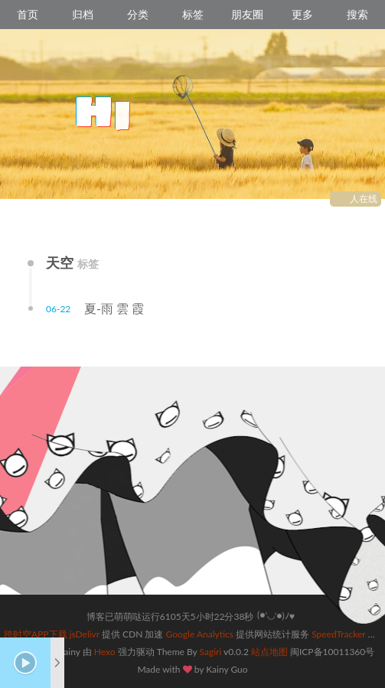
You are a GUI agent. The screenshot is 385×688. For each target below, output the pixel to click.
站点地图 (269, 651)
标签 (193, 14)
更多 (302, 14)
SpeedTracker (338, 634)
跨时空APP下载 (35, 634)
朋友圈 (247, 14)
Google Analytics (199, 634)
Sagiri (211, 651)
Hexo (105, 651)
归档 (82, 14)
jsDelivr (85, 634)
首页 (27, 14)
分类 (137, 14)
